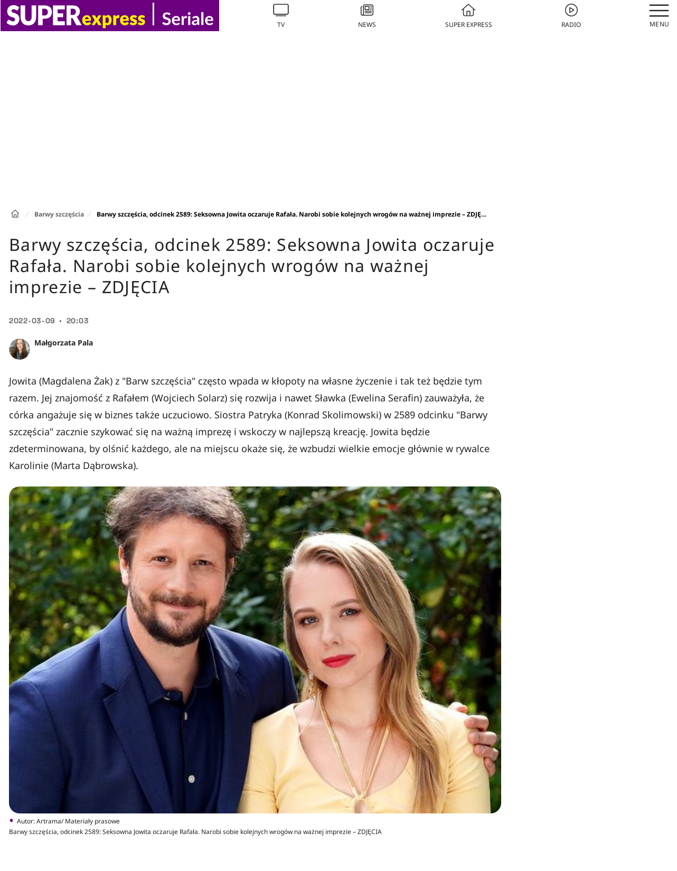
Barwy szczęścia (59, 214)
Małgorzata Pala (63, 343)
